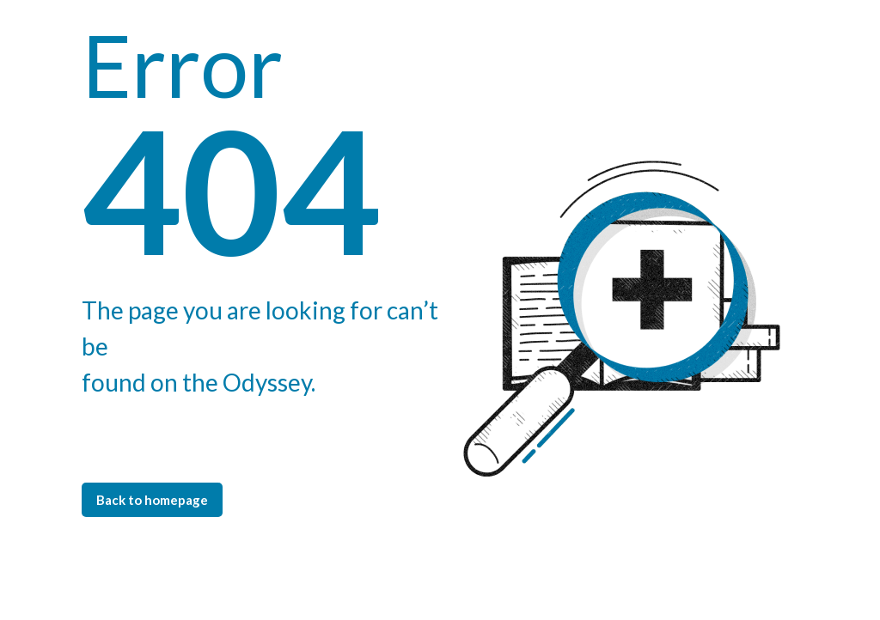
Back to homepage (152, 500)
